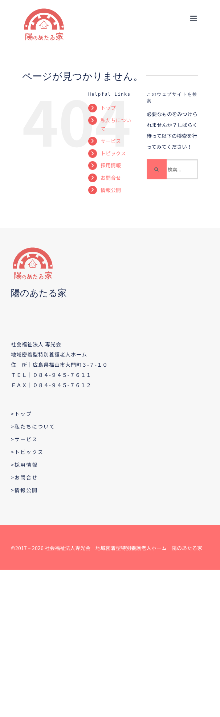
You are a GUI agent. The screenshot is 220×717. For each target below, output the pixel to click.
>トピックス (27, 451)
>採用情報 (24, 464)
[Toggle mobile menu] (194, 18)
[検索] (157, 169)
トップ (108, 107)
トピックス (113, 153)
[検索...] (172, 169)
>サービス (24, 439)
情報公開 (111, 190)
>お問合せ (24, 477)
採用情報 (111, 165)
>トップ (21, 413)
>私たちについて (33, 426)
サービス (111, 140)
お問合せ (111, 177)
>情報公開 (24, 490)
